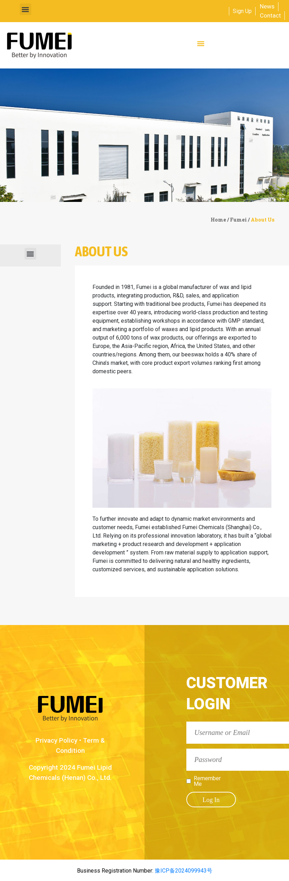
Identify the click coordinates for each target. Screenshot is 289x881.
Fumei (238, 219)
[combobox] (208, 11)
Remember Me (207, 781)
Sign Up (242, 11)
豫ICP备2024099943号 (182, 870)
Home (218, 219)
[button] (25, 9)
